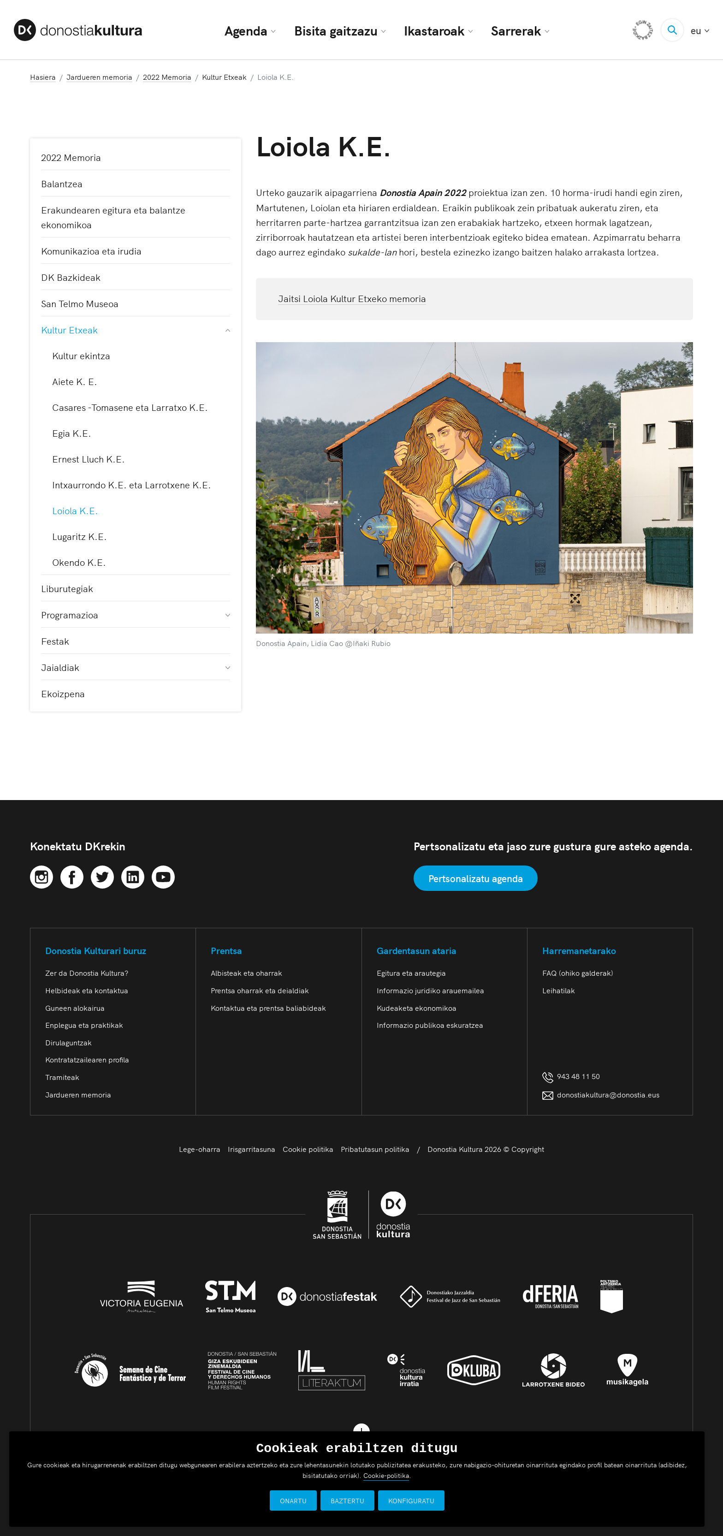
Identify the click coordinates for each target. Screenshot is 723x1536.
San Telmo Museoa (80, 303)
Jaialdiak (135, 666)
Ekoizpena (63, 693)
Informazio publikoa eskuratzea (430, 1025)
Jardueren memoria (78, 1094)
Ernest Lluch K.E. (88, 458)
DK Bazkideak (71, 276)
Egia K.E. (71, 432)
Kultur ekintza (81, 355)
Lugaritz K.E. (79, 535)
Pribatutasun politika (375, 1149)
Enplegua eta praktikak (84, 1025)
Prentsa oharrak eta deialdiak (260, 990)
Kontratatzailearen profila (87, 1059)
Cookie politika (308, 1149)
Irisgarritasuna (251, 1149)
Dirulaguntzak (68, 1042)
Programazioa (135, 614)
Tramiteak (62, 1077)
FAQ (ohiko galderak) (577, 972)
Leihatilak (558, 990)
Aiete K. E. (74, 380)
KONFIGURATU (411, 1500)
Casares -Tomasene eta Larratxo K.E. (130, 406)
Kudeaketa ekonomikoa (416, 1007)
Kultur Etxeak (135, 329)
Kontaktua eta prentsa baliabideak (268, 1007)
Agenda (250, 30)
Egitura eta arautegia (411, 972)
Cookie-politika (386, 1475)
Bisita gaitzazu (340, 30)
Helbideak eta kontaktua (86, 990)
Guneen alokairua (75, 1007)
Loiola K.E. (75, 510)
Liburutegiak (67, 587)
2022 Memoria (71, 156)
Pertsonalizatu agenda (475, 878)
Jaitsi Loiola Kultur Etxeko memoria (352, 297)
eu (700, 30)
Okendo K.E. (79, 561)
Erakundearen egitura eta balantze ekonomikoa (113, 217)
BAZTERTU (347, 1500)
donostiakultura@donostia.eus (600, 1094)
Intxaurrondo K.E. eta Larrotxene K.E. (131, 484)
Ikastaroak (438, 30)
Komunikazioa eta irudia (91, 250)
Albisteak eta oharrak (246, 972)
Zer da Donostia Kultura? (86, 972)
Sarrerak (520, 30)
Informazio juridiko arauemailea (430, 990)
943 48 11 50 (571, 1076)
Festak (55, 640)
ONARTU (293, 1500)
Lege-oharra (199, 1149)
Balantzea (62, 183)
